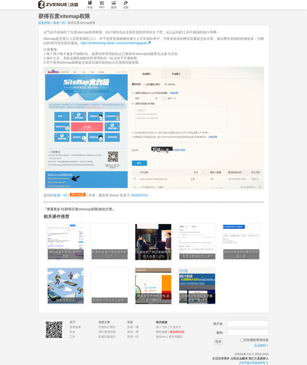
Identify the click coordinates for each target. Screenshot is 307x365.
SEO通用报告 (107, 332)
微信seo (161, 336)
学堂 (90, 5)
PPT (102, 5)
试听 (126, 5)
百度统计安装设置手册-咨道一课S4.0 (197, 298)
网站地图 (77, 194)
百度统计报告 (107, 327)
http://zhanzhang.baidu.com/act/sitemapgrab (114, 43)
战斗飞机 (161, 327)
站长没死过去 (65, 300)
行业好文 (175, 327)
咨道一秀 (133, 332)
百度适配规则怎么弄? (197, 256)
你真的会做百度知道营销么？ (109, 254)
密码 (219, 333)
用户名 (218, 324)
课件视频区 (176, 336)
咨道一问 (59, 22)
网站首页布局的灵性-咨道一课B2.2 (153, 298)
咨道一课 (133, 327)
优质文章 (104, 322)
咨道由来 (75, 327)
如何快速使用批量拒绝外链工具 (241, 254)
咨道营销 (44, 22)
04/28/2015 (139, 195)
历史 (72, 332)
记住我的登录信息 (256, 340)
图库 (114, 5)
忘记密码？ (261, 345)
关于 (72, 322)
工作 (72, 336)
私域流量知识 (107, 336)
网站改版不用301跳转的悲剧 (65, 254)
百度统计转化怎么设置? (109, 300)
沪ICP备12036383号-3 (253, 363)
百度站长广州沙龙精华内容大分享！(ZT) (153, 254)
